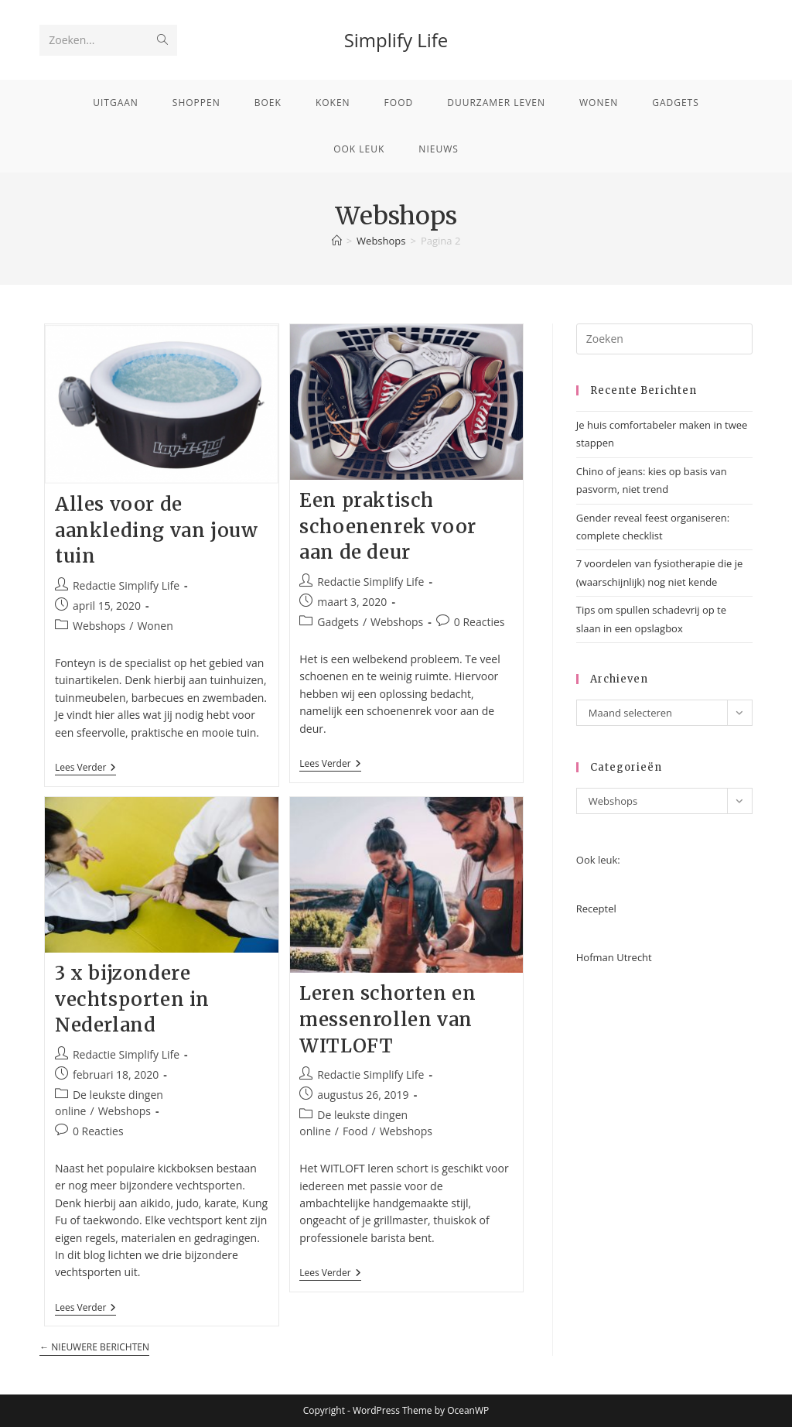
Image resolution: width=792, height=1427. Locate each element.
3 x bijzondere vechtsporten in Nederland (132, 999)
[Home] (337, 241)
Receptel (596, 908)
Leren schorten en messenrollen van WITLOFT (387, 1019)
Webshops (99, 625)
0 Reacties (479, 621)
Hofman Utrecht (614, 957)
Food (355, 1131)
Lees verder (85, 768)
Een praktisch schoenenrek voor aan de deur (387, 526)
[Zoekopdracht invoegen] (664, 338)
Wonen (154, 625)
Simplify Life (396, 40)
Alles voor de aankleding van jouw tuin (156, 530)
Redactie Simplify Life (126, 585)
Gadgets (338, 621)
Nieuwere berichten (94, 1347)
